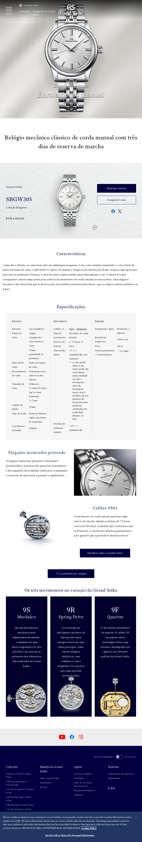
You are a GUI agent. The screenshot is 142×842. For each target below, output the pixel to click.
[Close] (136, 818)
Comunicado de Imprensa (121, 773)
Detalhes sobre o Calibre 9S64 (105, 553)
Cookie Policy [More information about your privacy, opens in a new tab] (89, 828)
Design (43, 787)
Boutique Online (116, 188)
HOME (9, 22)
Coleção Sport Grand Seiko (20, 804)
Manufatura (45, 782)
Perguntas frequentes (84, 790)
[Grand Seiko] (70, 9)
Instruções (82, 328)
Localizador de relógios (71, 574)
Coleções (24, 13)
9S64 (71, 328)
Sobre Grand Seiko (49, 778)
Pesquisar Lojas (116, 200)
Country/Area (28, 5)
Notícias (113, 767)
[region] (71, 827)
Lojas (111, 788)
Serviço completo (83, 773)
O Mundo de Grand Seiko (44, 13)
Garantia (78, 794)
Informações (114, 778)
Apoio (78, 767)
